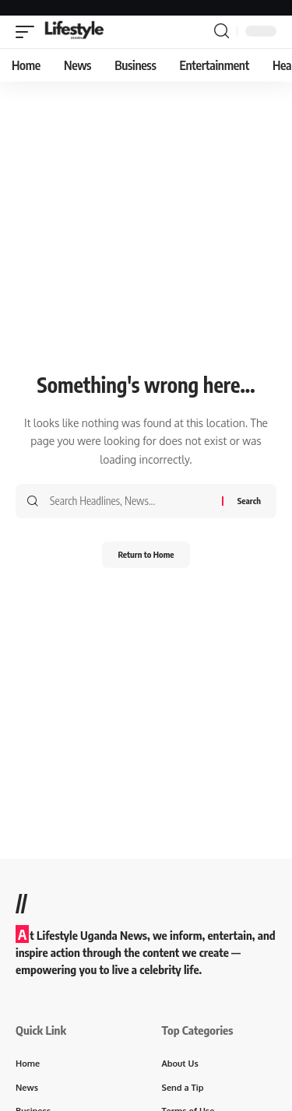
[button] (29, 32)
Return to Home (146, 554)
